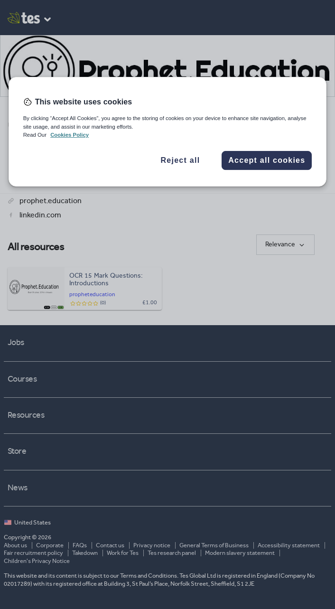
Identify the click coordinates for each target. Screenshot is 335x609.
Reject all (180, 160)
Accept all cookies (266, 160)
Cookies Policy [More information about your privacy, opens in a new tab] (69, 135)
